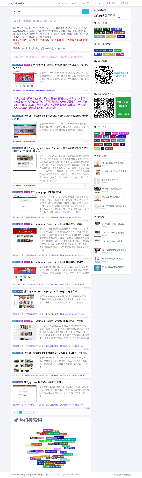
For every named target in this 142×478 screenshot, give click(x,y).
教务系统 (34, 444)
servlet (97, 141)
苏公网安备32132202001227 (52, 475)
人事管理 (55, 431)
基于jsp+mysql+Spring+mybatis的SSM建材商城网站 (56, 224)
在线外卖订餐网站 (45, 441)
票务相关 (98, 29)
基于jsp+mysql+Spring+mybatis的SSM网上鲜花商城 (50, 291)
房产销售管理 (35, 459)
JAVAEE (62, 3)
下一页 (32, 412)
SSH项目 (98, 54)
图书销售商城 (51, 458)
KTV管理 (64, 453)
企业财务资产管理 (68, 441)
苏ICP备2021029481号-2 (71, 475)
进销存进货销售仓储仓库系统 (65, 440)
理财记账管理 (44, 456)
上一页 (16, 412)
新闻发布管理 (69, 448)
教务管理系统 (61, 434)
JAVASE (73, 3)
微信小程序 (111, 3)
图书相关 (106, 29)
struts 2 (113, 137)
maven (97, 148)
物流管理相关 (99, 37)
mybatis (115, 133)
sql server (109, 148)
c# (103, 148)
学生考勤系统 (67, 454)
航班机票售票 (38, 457)
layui (122, 144)
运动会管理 (40, 451)
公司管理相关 (99, 33)
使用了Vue (120, 54)
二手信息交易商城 (54, 467)
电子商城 (58, 450)
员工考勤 (60, 465)
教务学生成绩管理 (53, 434)
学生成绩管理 (59, 438)
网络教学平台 (51, 439)
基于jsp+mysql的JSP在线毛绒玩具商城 (44, 382)
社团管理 (40, 464)
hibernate (98, 137)
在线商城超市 (50, 464)
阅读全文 (87, 90)
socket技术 (98, 144)
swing (114, 141)
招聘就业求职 (53, 444)
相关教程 (125, 3)
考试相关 (121, 37)
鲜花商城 (41, 438)
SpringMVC (124, 133)
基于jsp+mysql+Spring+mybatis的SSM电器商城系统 (56, 262)
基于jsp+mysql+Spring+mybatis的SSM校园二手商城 (56, 321)
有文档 (106, 137)
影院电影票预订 (51, 452)
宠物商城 (38, 445)
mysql (97, 133)
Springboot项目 (109, 54)
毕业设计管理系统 (37, 438)
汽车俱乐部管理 (58, 457)
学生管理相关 (116, 29)
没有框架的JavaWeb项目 (103, 50)
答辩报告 (108, 144)
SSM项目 (117, 50)
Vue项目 (85, 3)
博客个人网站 (34, 451)
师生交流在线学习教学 (57, 463)
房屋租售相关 (119, 33)
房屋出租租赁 (48, 431)
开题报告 (121, 141)
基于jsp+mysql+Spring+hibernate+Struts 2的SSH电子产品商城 (56, 353)
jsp (102, 133)
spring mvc (105, 141)
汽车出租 (66, 446)
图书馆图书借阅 (45, 448)
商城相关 (109, 33)
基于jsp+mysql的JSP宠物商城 (45, 192)
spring (108, 133)
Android (98, 3)
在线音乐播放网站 (61, 444)
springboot (121, 137)
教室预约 (47, 466)
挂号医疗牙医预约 (43, 462)
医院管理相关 (111, 37)
